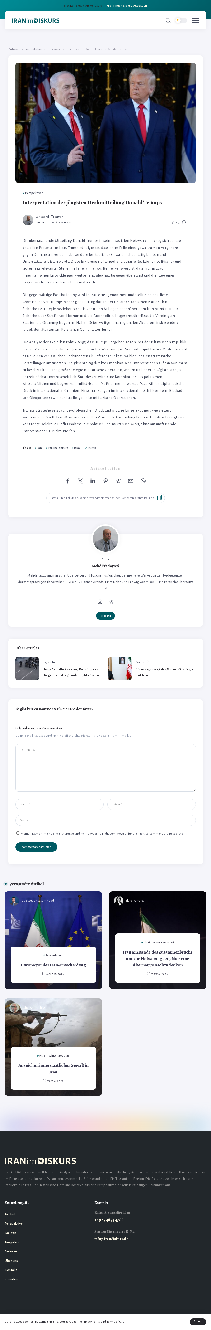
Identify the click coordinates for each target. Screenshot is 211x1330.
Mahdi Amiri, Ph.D (33, 1007)
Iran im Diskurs (58, 448)
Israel (78, 448)
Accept (198, 1321)
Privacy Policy (91, 1321)
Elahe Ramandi (135, 900)
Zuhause (14, 49)
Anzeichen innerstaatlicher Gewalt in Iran (53, 1068)
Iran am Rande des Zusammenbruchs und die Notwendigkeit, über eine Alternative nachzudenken (157, 958)
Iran (39, 448)
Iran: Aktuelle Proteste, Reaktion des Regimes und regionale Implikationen (71, 672)
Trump (91, 448)
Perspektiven (34, 49)
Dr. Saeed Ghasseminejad (37, 900)
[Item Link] (53, 940)
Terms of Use (116, 1321)
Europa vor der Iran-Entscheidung (53, 965)
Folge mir (105, 615)
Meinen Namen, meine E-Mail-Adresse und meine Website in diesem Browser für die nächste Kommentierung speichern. (104, 833)
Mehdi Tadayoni (53, 216)
